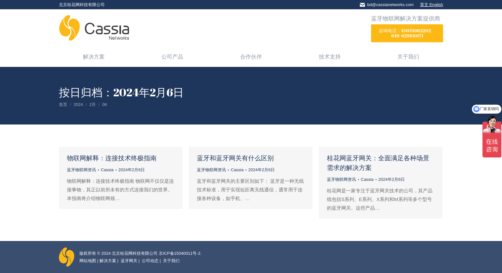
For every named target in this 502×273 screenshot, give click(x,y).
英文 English (431, 4)
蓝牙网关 (128, 260)
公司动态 (150, 260)
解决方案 (108, 260)
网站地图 (87, 260)
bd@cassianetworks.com (390, 4)
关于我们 (171, 260)
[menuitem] (94, 56)
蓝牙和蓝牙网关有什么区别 (235, 158)
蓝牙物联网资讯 (81, 169)
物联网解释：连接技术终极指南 (112, 158)
